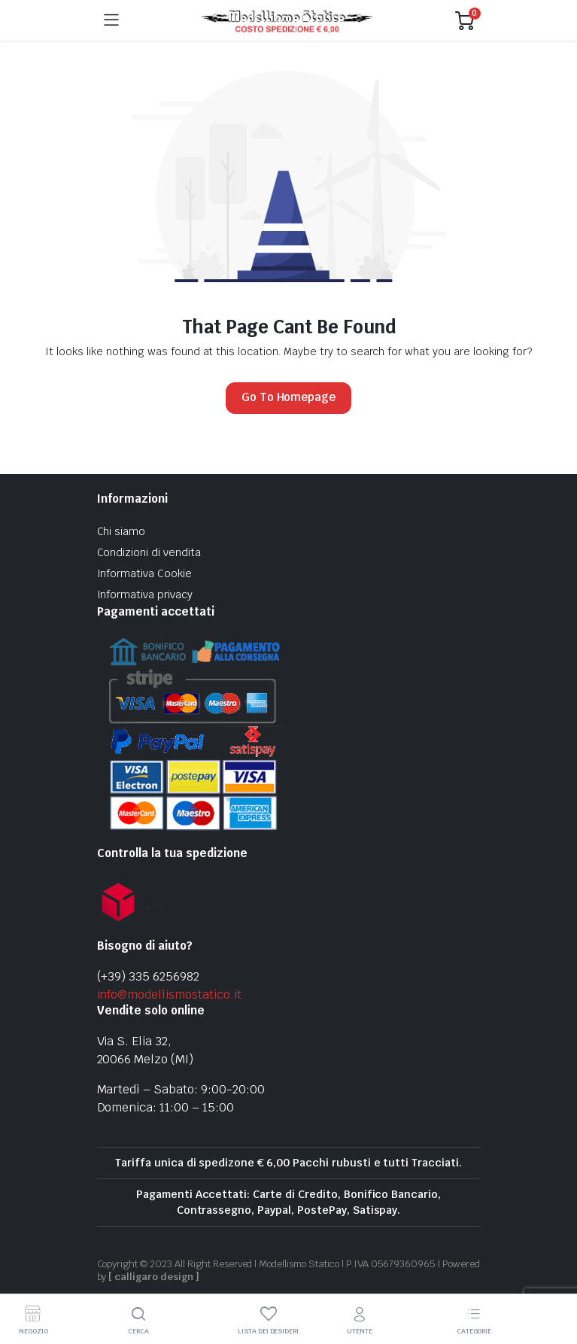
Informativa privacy (145, 594)
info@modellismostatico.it (169, 994)
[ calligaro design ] (153, 1276)
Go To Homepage (288, 397)
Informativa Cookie (144, 573)
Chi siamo (121, 531)
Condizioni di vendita (149, 552)
